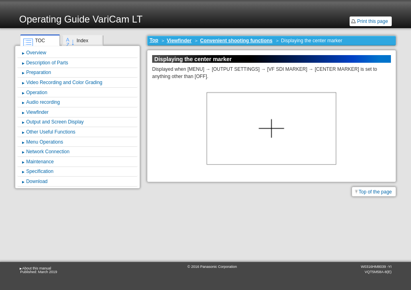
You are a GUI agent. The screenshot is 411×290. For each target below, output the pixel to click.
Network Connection (47, 151)
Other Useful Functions (50, 132)
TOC (40, 40)
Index (82, 40)
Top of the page (375, 192)
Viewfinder (179, 40)
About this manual (36, 268)
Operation (36, 92)
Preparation (38, 72)
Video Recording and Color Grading (64, 82)
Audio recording (43, 102)
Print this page (372, 21)
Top (154, 40)
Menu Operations (44, 142)
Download (36, 181)
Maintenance (40, 162)
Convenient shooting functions (236, 40)
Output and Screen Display (54, 122)
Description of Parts (47, 63)
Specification (39, 171)
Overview (36, 53)
